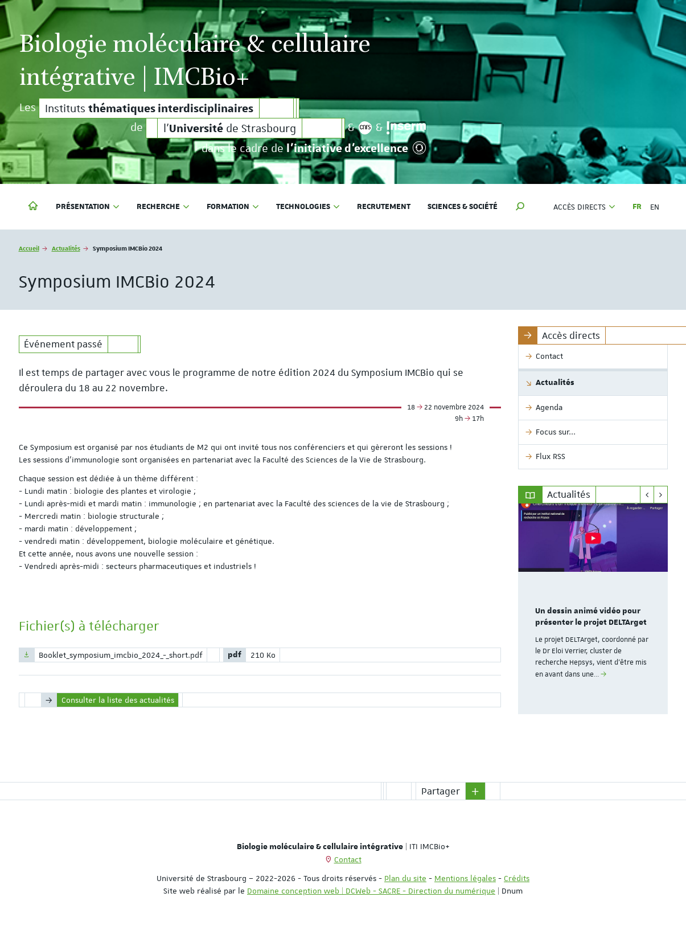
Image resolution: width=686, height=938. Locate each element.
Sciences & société (463, 207)
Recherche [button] (163, 207)
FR (637, 207)
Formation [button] (233, 207)
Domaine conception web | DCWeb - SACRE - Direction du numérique (371, 891)
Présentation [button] (88, 207)
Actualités (66, 248)
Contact (348, 859)
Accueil (29, 248)
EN (654, 207)
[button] (520, 207)
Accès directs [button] (584, 207)
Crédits (516, 878)
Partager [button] (440, 791)
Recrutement (383, 207)
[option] (593, 608)
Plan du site (405, 878)
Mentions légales (465, 878)
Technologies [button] (308, 207)
